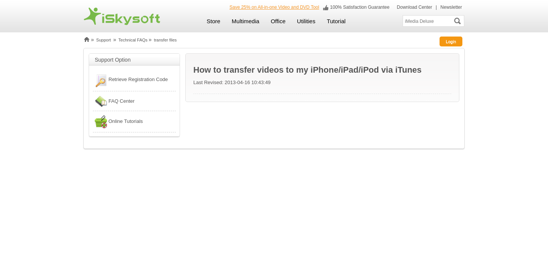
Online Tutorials (118, 121)
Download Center (413, 7)
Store (213, 21)
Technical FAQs (132, 40)
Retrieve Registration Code (130, 80)
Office (278, 21)
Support (103, 40)
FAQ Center (114, 101)
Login (451, 41)
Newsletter (451, 7)
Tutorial (336, 21)
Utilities (306, 21)
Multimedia (246, 21)
